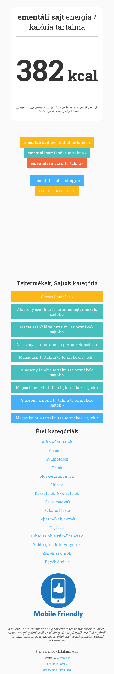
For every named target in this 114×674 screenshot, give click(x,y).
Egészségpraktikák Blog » (57, 669)
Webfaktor (63, 657)
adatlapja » (57, 180)
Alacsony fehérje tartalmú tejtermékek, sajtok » (57, 372)
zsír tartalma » (57, 163)
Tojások (57, 527)
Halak (57, 467)
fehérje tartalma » (57, 152)
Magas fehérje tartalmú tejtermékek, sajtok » (57, 387)
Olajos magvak (57, 501)
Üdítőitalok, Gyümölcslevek (57, 536)
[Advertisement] (57, 242)
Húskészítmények (57, 476)
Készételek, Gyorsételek (57, 493)
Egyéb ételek (57, 561)
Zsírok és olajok (57, 553)
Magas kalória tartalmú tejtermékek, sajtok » (57, 417)
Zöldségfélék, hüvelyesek (57, 544)
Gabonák (57, 450)
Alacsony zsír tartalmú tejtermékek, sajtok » (57, 344)
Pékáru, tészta (57, 510)
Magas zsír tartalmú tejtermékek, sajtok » (57, 357)
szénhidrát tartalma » (57, 142)
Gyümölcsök (57, 459)
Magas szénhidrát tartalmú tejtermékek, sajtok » (57, 329)
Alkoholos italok (57, 442)
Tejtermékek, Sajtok (57, 518)
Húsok (57, 484)
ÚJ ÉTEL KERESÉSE (57, 190)
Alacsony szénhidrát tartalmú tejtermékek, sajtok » (57, 312)
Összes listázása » (57, 296)
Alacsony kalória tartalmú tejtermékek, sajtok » (56, 402)
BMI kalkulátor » (57, 663)
